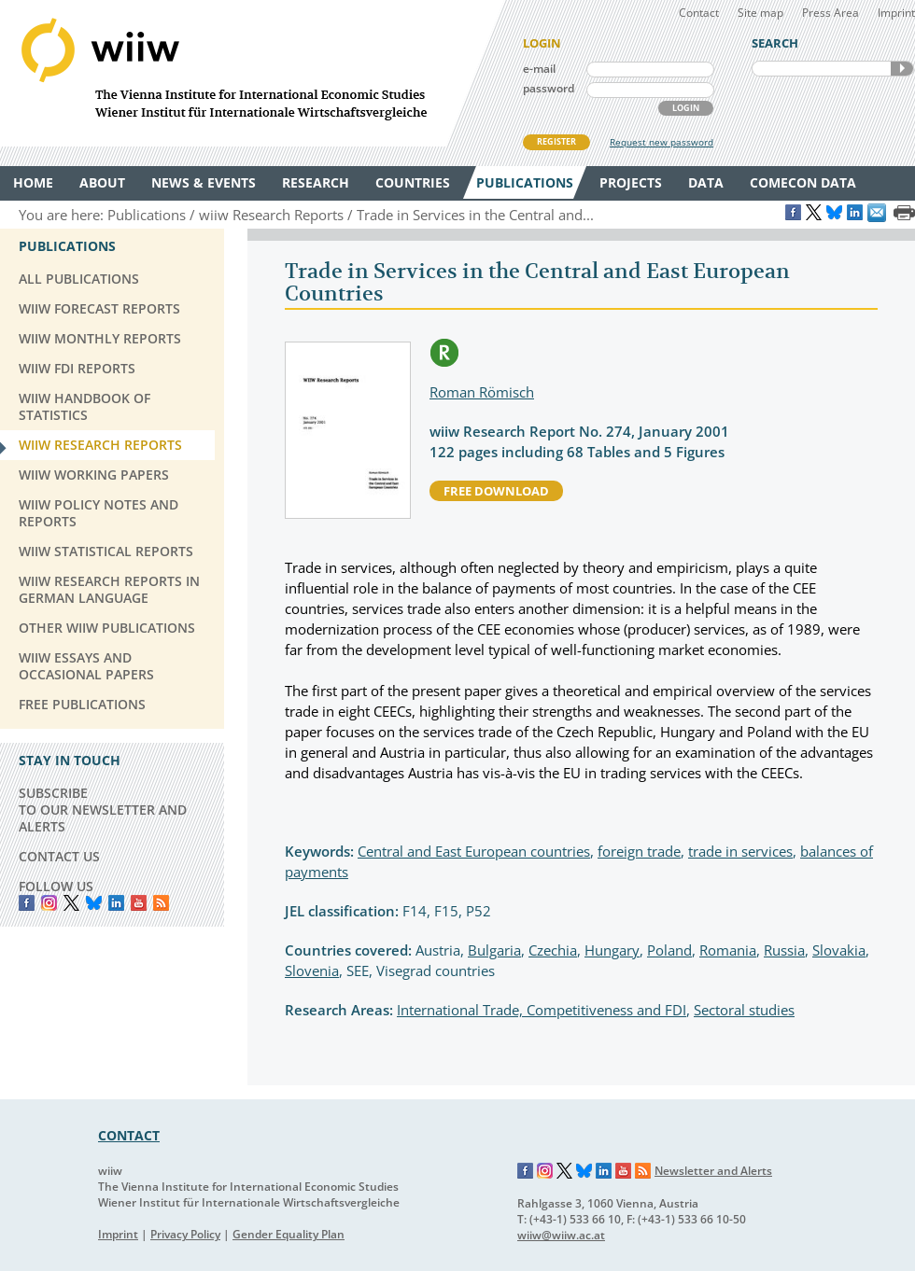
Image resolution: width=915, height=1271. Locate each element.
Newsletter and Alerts (713, 1171)
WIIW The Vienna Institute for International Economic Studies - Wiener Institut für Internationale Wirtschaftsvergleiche (252, 73)
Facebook (27, 903)
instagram (49, 903)
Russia (784, 950)
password (548, 88)
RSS (161, 903)
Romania (727, 950)
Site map (760, 13)
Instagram (545, 1171)
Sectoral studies (744, 1009)
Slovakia (839, 950)
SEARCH (902, 69)
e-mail (539, 69)
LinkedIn (116, 903)
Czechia (552, 950)
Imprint (896, 13)
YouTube (139, 903)
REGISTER (556, 141)
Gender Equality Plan (288, 1234)
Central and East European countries (474, 851)
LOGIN (685, 108)
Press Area (830, 13)
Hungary (612, 950)
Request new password (661, 141)
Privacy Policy (185, 1234)
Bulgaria (494, 950)
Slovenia (312, 970)
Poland (669, 950)
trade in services (740, 851)
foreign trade (639, 851)
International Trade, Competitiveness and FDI (541, 1009)
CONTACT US (59, 856)
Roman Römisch (481, 392)
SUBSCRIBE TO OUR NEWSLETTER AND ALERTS (103, 809)
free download (496, 490)
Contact (699, 13)
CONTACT (129, 1135)
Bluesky (94, 903)
